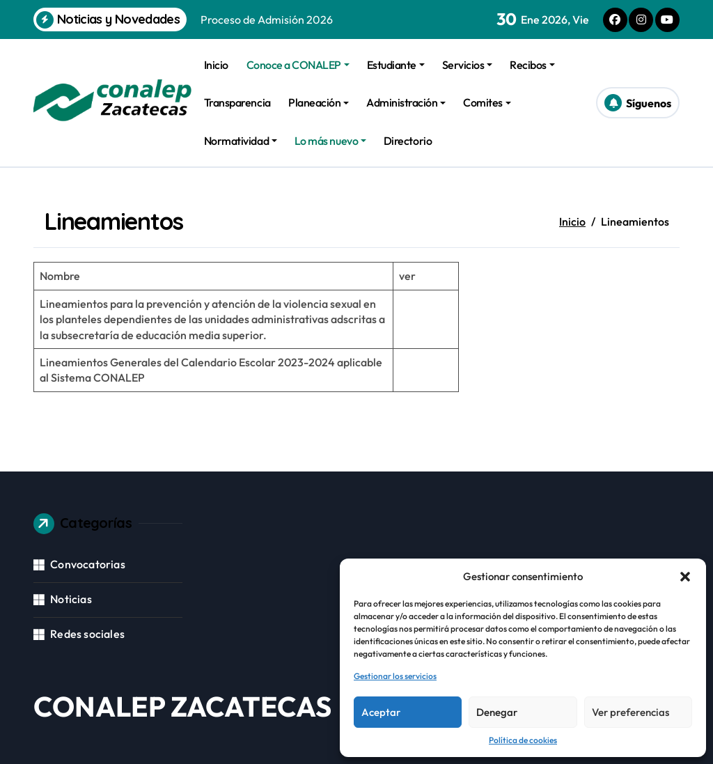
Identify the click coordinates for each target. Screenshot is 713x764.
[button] (685, 577)
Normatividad (240, 141)
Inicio (216, 65)
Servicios (467, 65)
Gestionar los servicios (395, 676)
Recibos (532, 65)
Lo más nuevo (330, 141)
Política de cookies (523, 740)
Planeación (318, 102)
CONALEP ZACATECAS (182, 706)
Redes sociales (87, 634)
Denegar (496, 712)
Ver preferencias (630, 712)
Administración (406, 102)
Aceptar (380, 712)
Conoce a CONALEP (298, 65)
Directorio (408, 141)
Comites (487, 102)
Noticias (71, 599)
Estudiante (396, 65)
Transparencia (237, 102)
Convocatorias (87, 564)
